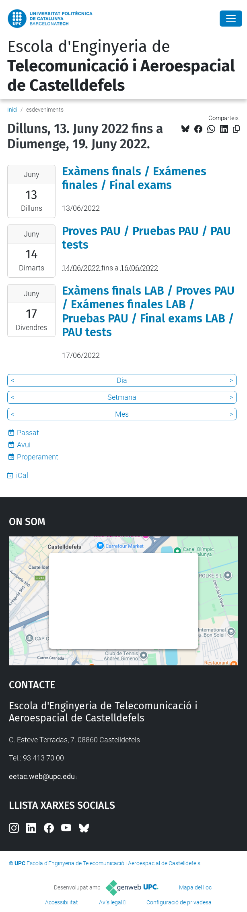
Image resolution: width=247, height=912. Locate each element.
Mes (122, 414)
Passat (28, 432)
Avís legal (110, 902)
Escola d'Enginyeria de (121, 66)
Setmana (121, 397)
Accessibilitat (61, 902)
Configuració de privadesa (179, 902)
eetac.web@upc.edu (42, 776)
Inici (12, 109)
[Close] (231, 18)
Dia (122, 380)
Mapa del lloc (195, 887)
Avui (24, 444)
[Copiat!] (236, 129)
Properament (37, 457)
